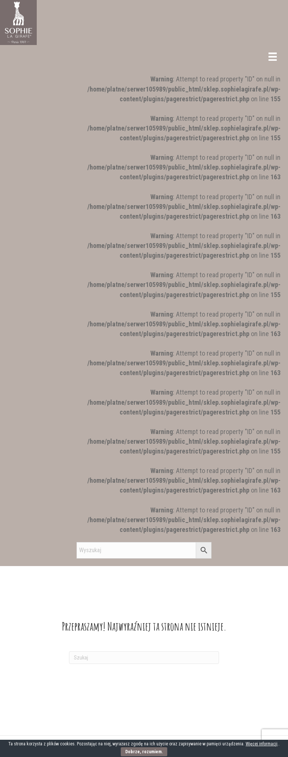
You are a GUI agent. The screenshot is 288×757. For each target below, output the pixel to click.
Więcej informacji (262, 743)
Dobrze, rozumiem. (144, 751)
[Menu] (272, 57)
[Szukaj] (144, 657)
